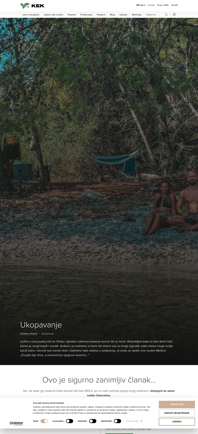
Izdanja (123, 15)
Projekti (72, 15)
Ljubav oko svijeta (53, 15)
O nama (151, 6)
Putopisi (101, 15)
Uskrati (176, 427)
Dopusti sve (177, 410)
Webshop (137, 15)
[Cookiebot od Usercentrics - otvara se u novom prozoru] (16, 429)
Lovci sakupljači (30, 15)
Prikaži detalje (132, 426)
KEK (32, 6)
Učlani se (151, 15)
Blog (112, 15)
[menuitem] (141, 6)
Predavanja (86, 15)
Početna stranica (29, 334)
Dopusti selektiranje (176, 418)
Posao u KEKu (163, 6)
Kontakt (174, 6)
